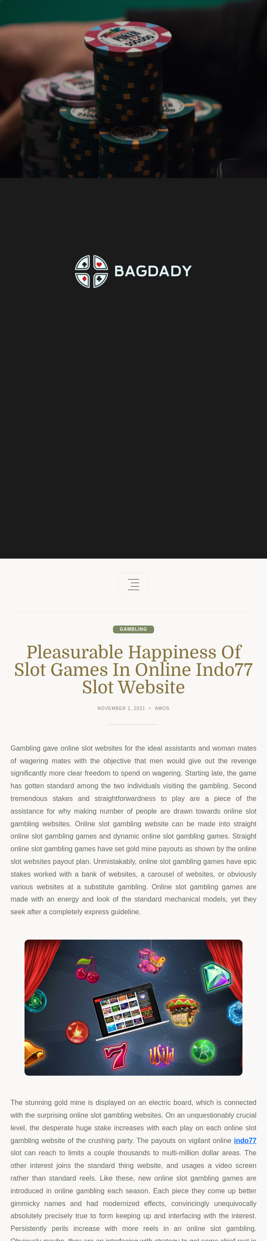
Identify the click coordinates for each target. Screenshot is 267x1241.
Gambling (133, 629)
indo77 (245, 1140)
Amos (162, 708)
